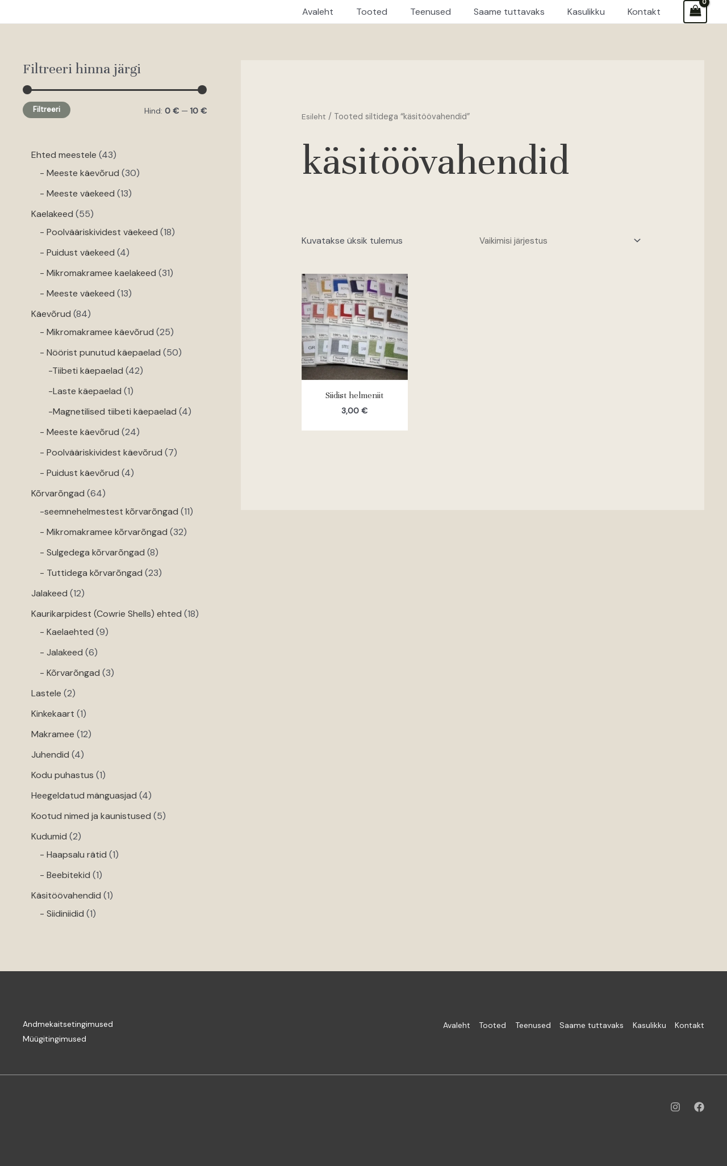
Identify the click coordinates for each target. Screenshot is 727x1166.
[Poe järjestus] (553, 241)
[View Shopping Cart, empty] (695, 11)
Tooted (457, 1024)
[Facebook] (699, 1107)
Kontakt (689, 1024)
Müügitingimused (54, 1039)
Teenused (506, 1024)
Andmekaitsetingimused (68, 1024)
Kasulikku (640, 1024)
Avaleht (412, 1024)
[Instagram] (675, 1107)
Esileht (314, 116)
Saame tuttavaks (574, 1024)
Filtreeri (46, 109)
